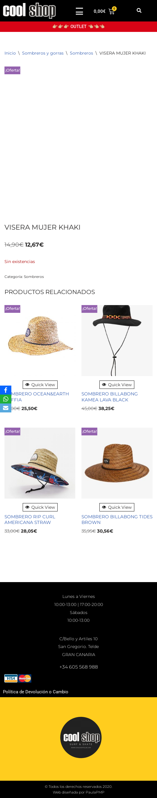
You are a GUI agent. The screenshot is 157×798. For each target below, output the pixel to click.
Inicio (10, 53)
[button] (139, 10)
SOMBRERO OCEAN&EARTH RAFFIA (36, 397)
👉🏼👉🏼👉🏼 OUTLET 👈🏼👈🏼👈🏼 (78, 26)
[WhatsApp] (5, 399)
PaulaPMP (95, 792)
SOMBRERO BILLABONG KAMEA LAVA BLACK (109, 397)
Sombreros (81, 53)
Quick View (40, 384)
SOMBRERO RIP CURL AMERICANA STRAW (29, 519)
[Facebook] (5, 390)
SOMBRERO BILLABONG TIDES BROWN (117, 519)
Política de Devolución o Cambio (35, 692)
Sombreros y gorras (43, 53)
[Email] (5, 407)
